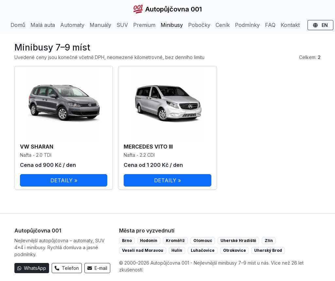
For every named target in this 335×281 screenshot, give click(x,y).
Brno (127, 240)
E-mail (97, 268)
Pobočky (199, 25)
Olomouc (202, 240)
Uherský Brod (268, 250)
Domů (17, 25)
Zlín (269, 240)
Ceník (223, 25)
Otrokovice (234, 250)
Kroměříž (175, 240)
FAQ (270, 25)
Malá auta (42, 25)
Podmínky (247, 25)
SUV (122, 25)
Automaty (72, 25)
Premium (144, 25)
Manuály (100, 25)
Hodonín (148, 240)
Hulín (176, 250)
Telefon (67, 268)
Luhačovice (203, 250)
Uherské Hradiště (238, 240)
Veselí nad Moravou (142, 250)
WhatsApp (31, 268)
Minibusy (172, 25)
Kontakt (290, 25)
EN (320, 25)
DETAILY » (63, 180)
